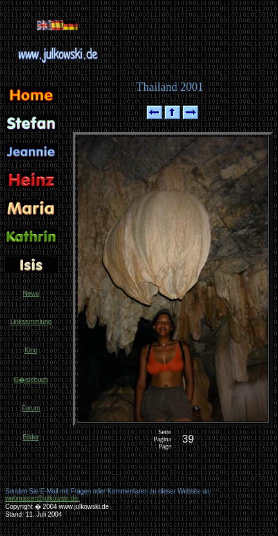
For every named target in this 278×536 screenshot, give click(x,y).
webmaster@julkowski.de (42, 498)
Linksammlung (30, 321)
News (31, 293)
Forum (31, 408)
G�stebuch (31, 379)
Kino (30, 350)
